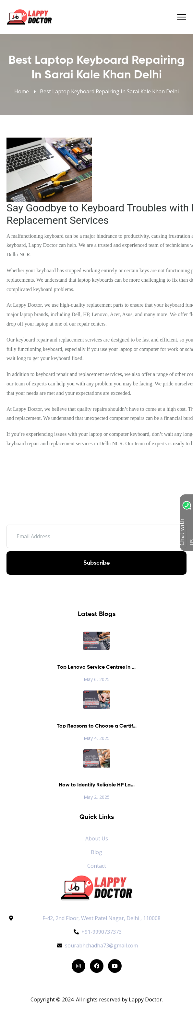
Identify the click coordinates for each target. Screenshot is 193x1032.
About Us (96, 838)
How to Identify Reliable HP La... (97, 785)
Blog (96, 852)
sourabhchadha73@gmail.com (96, 945)
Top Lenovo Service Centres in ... (96, 667)
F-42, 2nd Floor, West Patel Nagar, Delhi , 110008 (101, 918)
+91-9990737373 (97, 932)
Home (21, 91)
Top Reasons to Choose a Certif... (97, 726)
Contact (96, 865)
